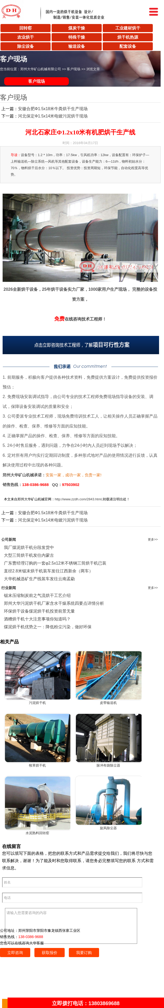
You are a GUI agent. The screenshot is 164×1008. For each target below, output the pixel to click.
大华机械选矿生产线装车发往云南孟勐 (39, 579)
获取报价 (49, 952)
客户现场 (73, 69)
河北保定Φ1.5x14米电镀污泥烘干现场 (53, 116)
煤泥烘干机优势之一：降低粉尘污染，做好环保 (48, 627)
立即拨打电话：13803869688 (85, 1003)
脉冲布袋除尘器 (108, 765)
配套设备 (127, 46)
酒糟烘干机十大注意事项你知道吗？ (37, 619)
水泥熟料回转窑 (37, 833)
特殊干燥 (76, 37)
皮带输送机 (108, 703)
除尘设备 (25, 46)
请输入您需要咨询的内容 (71, 926)
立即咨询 (15, 952)
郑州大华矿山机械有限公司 (40, 69)
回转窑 (25, 28)
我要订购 (84, 952)
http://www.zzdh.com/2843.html (78, 499)
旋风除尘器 (108, 828)
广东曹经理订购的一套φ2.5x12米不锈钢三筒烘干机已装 (55, 563)
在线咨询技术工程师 (78, 319)
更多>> (153, 539)
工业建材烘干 (127, 28)
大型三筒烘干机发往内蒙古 (29, 555)
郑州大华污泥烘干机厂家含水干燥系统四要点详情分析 (54, 603)
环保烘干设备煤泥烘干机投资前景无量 (39, 611)
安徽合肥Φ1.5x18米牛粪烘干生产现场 (53, 108)
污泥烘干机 (37, 703)
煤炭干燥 (76, 28)
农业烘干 (25, 37)
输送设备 (76, 46)
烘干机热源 (127, 37)
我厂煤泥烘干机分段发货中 (29, 547)
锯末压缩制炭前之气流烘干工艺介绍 (37, 595)
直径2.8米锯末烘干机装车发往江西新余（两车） (48, 571)
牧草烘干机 (37, 765)
